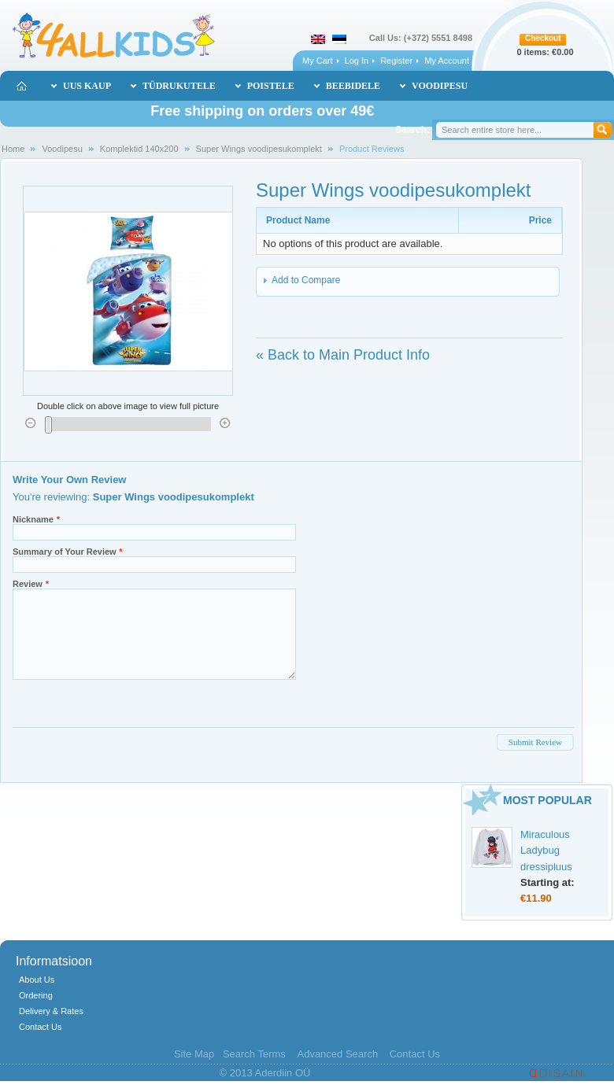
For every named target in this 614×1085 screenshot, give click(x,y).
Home (13, 148)
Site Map (194, 1054)
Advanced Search (337, 1054)
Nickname (33, 519)
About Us (36, 979)
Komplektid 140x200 (139, 148)
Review (28, 584)
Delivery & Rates (51, 1011)
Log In (357, 60)
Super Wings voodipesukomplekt (259, 148)
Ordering (36, 995)
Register (396, 60)
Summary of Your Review (65, 551)
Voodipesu (62, 148)
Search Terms (254, 1054)
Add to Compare (306, 280)
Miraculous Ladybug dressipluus (546, 850)
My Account (446, 60)
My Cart (317, 60)
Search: (412, 129)
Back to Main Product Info (343, 355)
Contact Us (40, 1026)
